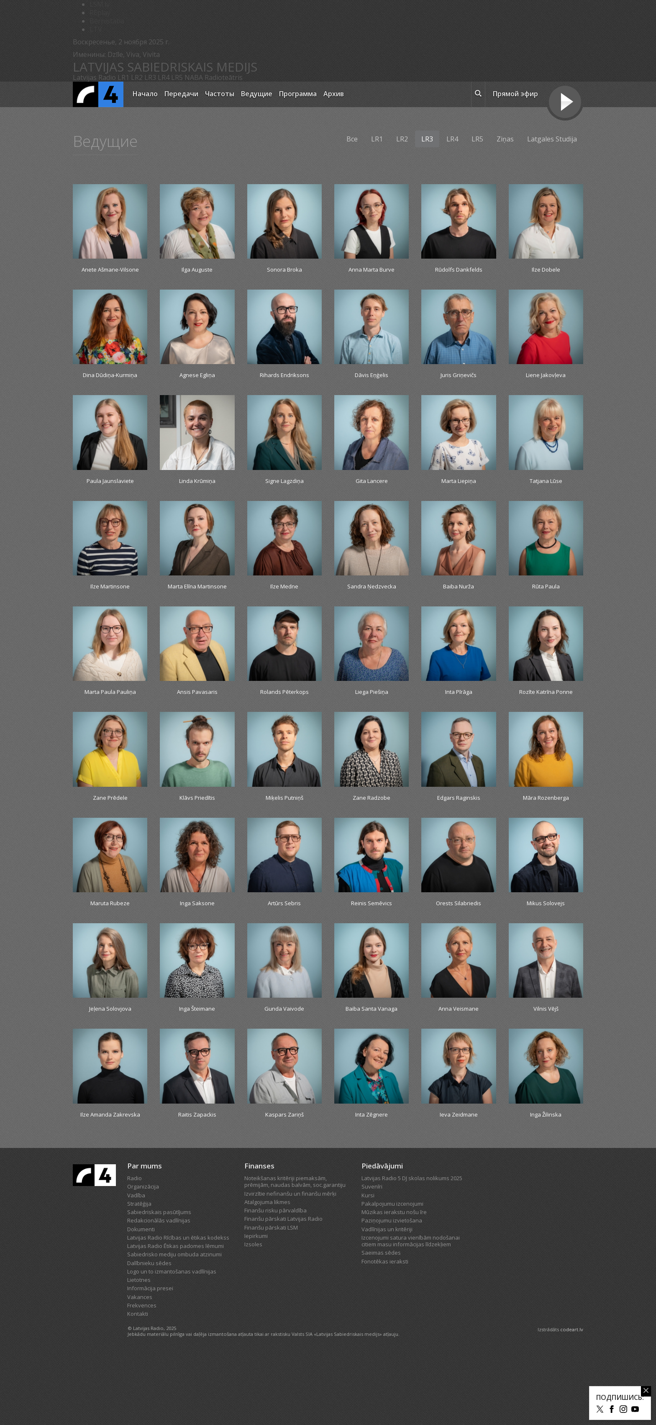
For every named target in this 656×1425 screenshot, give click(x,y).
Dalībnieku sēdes (149, 1333)
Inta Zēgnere (371, 1174)
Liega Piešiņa (371, 727)
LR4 (163, 77)
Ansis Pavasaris (197, 727)
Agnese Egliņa (197, 386)
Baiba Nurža (458, 610)
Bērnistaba (107, 21)
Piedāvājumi (382, 1236)
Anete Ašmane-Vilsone (110, 275)
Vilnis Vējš (545, 1058)
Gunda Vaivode (284, 1058)
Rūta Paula (546, 610)
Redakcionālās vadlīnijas (158, 1290)
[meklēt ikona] (478, 95)
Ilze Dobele (546, 270)
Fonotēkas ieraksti (384, 1331)
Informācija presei (150, 1358)
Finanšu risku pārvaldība (275, 1280)
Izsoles (253, 1314)
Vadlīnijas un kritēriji (387, 1299)
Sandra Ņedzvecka (371, 610)
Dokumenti (141, 1299)
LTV (96, 29)
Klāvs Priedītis (197, 843)
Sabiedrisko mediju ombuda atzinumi (174, 1324)
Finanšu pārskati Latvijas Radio (283, 1289)
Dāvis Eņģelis (371, 386)
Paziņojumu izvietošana (391, 1290)
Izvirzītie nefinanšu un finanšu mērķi (290, 1264)
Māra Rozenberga (546, 843)
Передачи (181, 93)
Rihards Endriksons (284, 386)
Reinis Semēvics (371, 950)
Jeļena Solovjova (110, 1058)
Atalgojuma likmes (267, 1272)
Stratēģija (139, 1274)
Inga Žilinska (546, 1174)
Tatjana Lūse (545, 503)
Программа (298, 93)
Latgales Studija (552, 139)
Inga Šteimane (197, 1058)
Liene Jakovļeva (546, 386)
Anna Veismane (458, 1058)
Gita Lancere (371, 503)
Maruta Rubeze (110, 950)
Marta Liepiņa (459, 503)
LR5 (177, 77)
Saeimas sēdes (381, 1323)
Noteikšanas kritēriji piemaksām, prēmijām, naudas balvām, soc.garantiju (295, 1252)
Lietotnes (139, 1350)
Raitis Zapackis (197, 1174)
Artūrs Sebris (284, 950)
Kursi (367, 1265)
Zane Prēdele (110, 843)
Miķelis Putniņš (284, 843)
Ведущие (256, 93)
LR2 (137, 77)
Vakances (139, 1367)
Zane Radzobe (371, 843)
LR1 (123, 77)
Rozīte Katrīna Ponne (546, 731)
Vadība (136, 1265)
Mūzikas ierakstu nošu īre (394, 1282)
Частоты (219, 93)
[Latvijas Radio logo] (98, 94)
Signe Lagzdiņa (284, 503)
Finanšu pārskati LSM (271, 1298)
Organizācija (143, 1257)
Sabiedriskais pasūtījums (159, 1282)
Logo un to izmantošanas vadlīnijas (171, 1341)
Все (352, 139)
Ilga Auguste (197, 270)
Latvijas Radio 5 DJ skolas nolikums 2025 (411, 1248)
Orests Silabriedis (458, 950)
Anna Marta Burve (371, 270)
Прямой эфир (515, 93)
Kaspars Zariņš (284, 1174)
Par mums (144, 1236)
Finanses (259, 1236)
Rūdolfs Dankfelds (458, 270)
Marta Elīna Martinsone (197, 615)
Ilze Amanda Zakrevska (110, 1179)
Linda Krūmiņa (197, 503)
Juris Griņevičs (458, 386)
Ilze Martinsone (110, 610)
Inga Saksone (197, 950)
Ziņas (505, 139)
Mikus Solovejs (546, 950)
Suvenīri (371, 1257)
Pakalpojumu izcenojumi (392, 1274)
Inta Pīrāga (458, 727)
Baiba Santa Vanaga (371, 1062)
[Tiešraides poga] (565, 103)
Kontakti (137, 1384)
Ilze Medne (284, 610)
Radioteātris (224, 77)
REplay (100, 12)
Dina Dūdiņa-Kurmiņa (110, 391)
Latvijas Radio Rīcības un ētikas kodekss (178, 1308)
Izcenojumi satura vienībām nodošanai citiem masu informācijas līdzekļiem (410, 1311)
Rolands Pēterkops (284, 727)
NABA (193, 77)
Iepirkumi (256, 1306)
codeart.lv (571, 1400)
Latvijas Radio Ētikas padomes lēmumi (175, 1316)
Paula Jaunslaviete (110, 503)
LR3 (150, 77)
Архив (333, 93)
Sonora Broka (284, 270)
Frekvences (141, 1375)
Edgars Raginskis (458, 843)
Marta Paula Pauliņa (110, 731)
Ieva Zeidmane (459, 1174)
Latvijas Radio (94, 77)
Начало (145, 93)
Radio (134, 1248)
